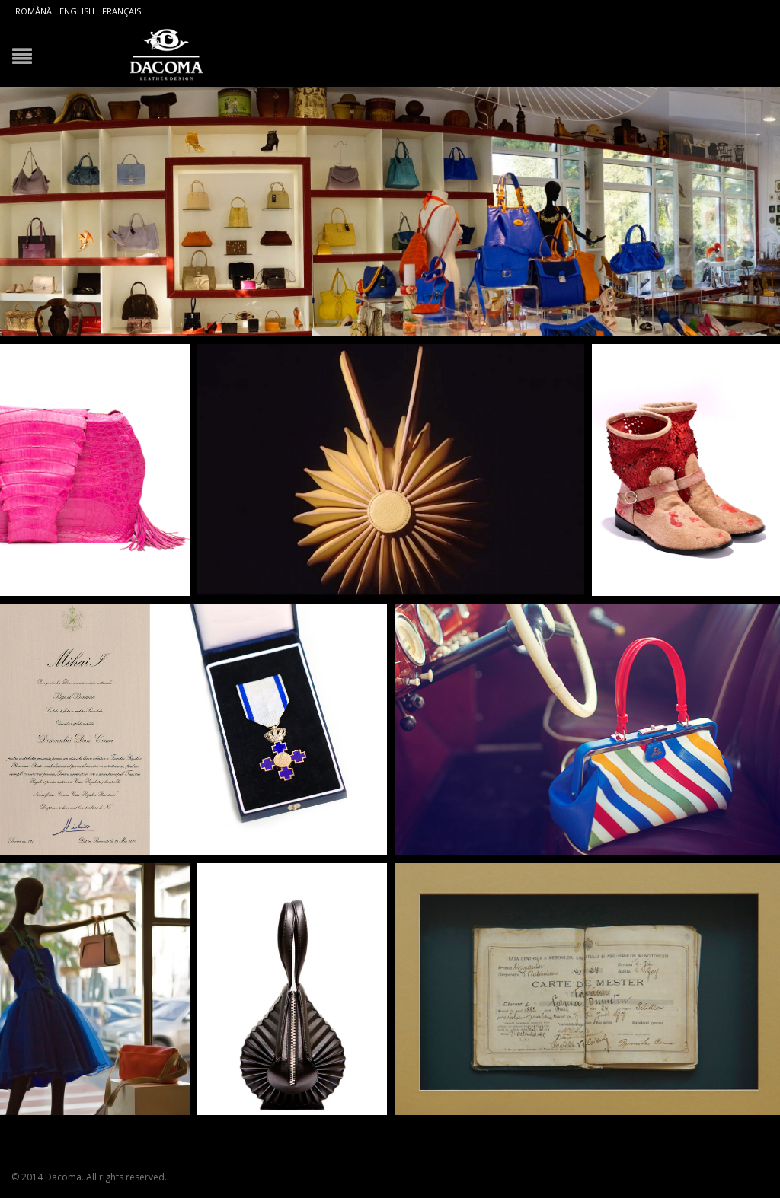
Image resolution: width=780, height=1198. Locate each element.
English (76, 11)
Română (33, 11)
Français (121, 11)
